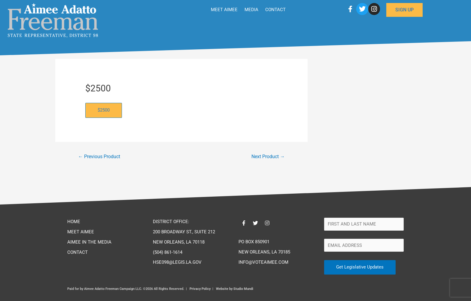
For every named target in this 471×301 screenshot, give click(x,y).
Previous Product (99, 156)
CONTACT (275, 9)
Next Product (268, 156)
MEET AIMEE (224, 9)
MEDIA (251, 9)
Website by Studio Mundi (234, 289)
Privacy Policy (200, 289)
